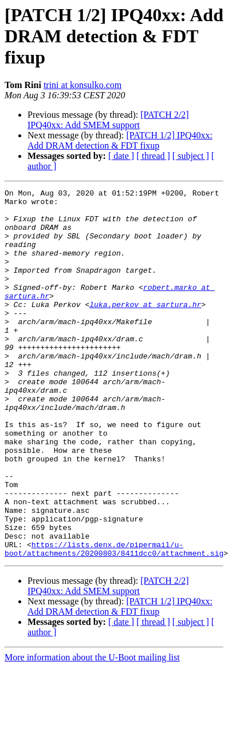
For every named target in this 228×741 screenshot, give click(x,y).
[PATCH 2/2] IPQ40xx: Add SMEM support (108, 120)
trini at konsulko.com (82, 85)
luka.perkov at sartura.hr (145, 328)
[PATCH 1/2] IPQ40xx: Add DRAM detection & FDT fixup (120, 140)
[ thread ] (153, 156)
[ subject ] (190, 156)
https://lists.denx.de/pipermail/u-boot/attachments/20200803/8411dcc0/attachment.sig (114, 621)
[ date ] (121, 156)
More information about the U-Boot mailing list (92, 731)
